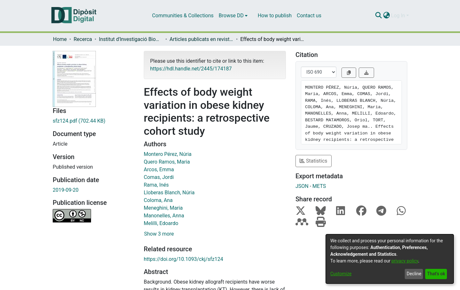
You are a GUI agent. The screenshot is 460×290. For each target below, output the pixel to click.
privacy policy (404, 260)
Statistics (313, 161)
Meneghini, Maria (163, 208)
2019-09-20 (66, 190)
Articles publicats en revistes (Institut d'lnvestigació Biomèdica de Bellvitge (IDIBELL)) (202, 39)
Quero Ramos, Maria (167, 162)
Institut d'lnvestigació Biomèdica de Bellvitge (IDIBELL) (131, 39)
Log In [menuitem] (398, 15)
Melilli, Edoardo (161, 223)
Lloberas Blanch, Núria (169, 192)
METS (319, 186)
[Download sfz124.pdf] (93, 121)
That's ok (436, 273)
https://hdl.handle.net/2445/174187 (191, 69)
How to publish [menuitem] (275, 15)
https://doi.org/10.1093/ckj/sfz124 (183, 259)
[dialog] (390, 259)
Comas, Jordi (159, 177)
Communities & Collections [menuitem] (182, 15)
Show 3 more (159, 234)
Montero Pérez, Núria (168, 154)
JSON (302, 186)
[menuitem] (233, 15)
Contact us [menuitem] (309, 15)
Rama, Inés (156, 185)
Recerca (82, 39)
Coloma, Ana (158, 200)
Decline (414, 273)
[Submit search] (378, 16)
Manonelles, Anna (164, 216)
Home (60, 39)
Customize (340, 273)
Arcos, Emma (159, 169)
